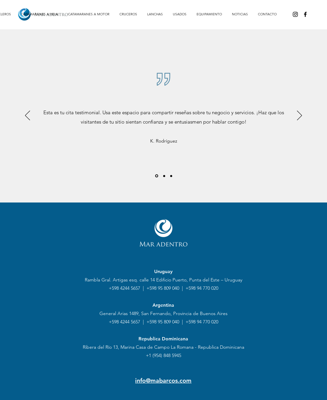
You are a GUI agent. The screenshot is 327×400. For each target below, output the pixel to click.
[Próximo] (299, 116)
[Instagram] (295, 14)
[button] (39, 14)
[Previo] (27, 116)
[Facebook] (305, 14)
